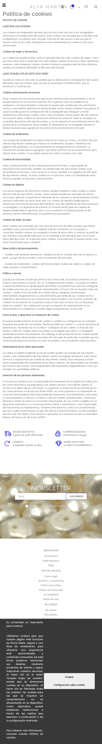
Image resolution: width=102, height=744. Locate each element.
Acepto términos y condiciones (53, 510)
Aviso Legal (51, 576)
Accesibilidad (51, 594)
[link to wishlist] (86, 7)
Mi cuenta (51, 610)
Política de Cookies (51, 585)
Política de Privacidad (51, 590)
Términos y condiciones (51, 581)
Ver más (72, 506)
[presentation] (51, 520)
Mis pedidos (51, 614)
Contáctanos (51, 556)
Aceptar (69, 677)
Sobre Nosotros (51, 560)
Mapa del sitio (51, 599)
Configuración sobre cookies (69, 685)
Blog (51, 565)
